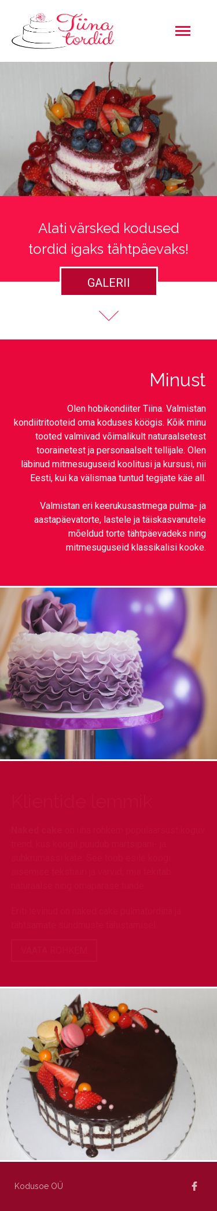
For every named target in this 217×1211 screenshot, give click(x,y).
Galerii (108, 283)
